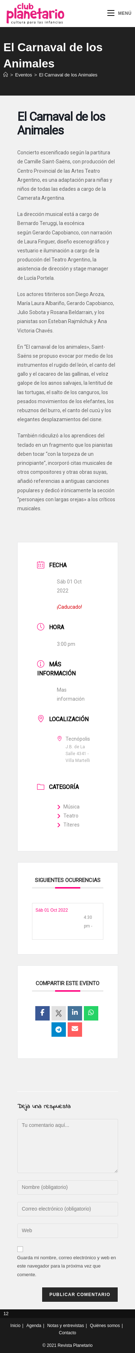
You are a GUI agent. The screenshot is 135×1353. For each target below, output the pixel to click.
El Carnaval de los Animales (68, 75)
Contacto (67, 1332)
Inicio (15, 1325)
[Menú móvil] (119, 13)
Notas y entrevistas (65, 1325)
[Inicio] (5, 75)
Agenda (33, 1325)
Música (68, 807)
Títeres (68, 825)
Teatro (67, 816)
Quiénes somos (105, 1325)
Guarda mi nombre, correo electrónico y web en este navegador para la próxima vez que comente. (66, 1266)
